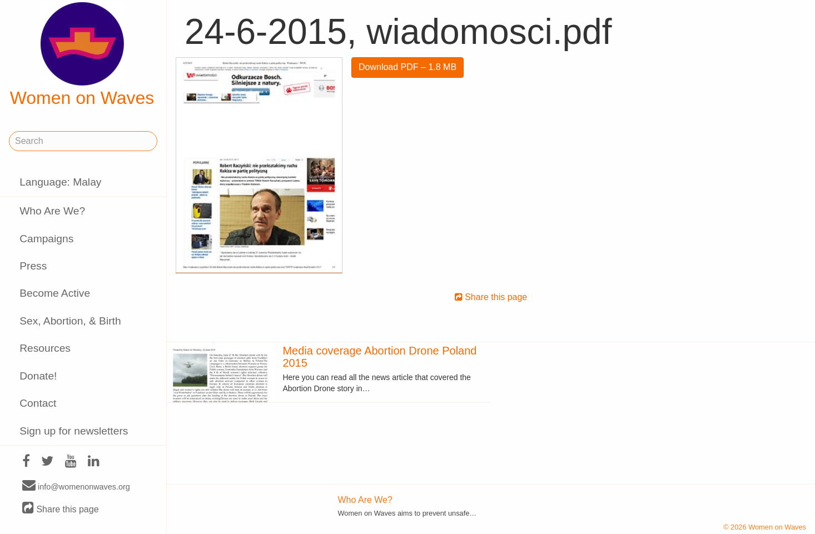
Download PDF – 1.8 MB (407, 67)
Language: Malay (60, 182)
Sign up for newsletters (73, 431)
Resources (45, 348)
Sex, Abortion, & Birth (70, 321)
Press (33, 266)
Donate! (38, 376)
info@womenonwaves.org (76, 486)
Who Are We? (52, 211)
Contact (37, 403)
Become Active (54, 293)
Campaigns (46, 238)
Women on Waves (82, 55)
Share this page (60, 509)
